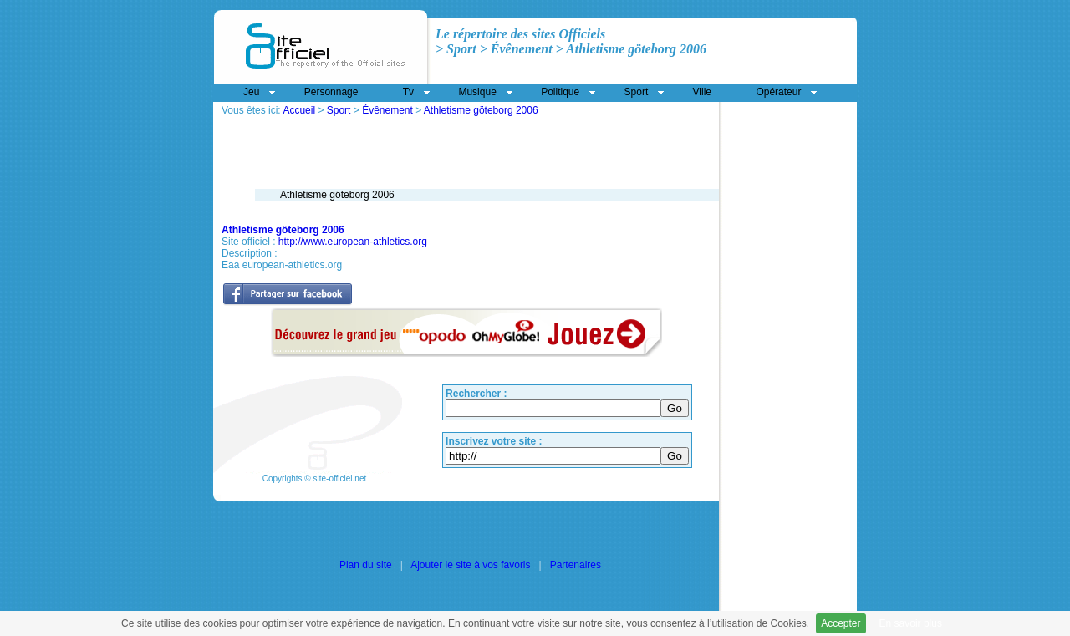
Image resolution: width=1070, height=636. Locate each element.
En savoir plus (910, 623)
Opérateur (778, 92)
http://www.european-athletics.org (352, 241)
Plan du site (365, 565)
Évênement (387, 110)
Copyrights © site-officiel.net (314, 478)
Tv (408, 92)
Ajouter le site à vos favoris (470, 565)
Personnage (331, 92)
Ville (702, 92)
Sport (339, 110)
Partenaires (575, 565)
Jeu (251, 92)
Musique (477, 92)
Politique (560, 92)
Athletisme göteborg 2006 (481, 110)
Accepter (840, 623)
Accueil (299, 110)
